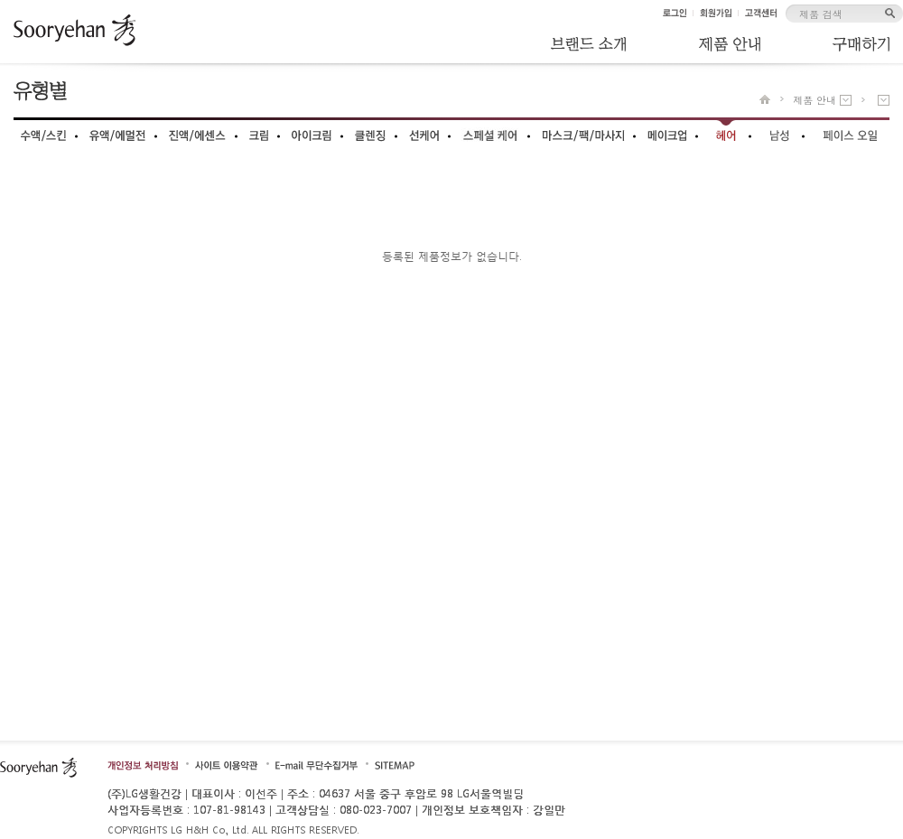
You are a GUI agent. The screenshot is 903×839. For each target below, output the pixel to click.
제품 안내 (814, 100)
